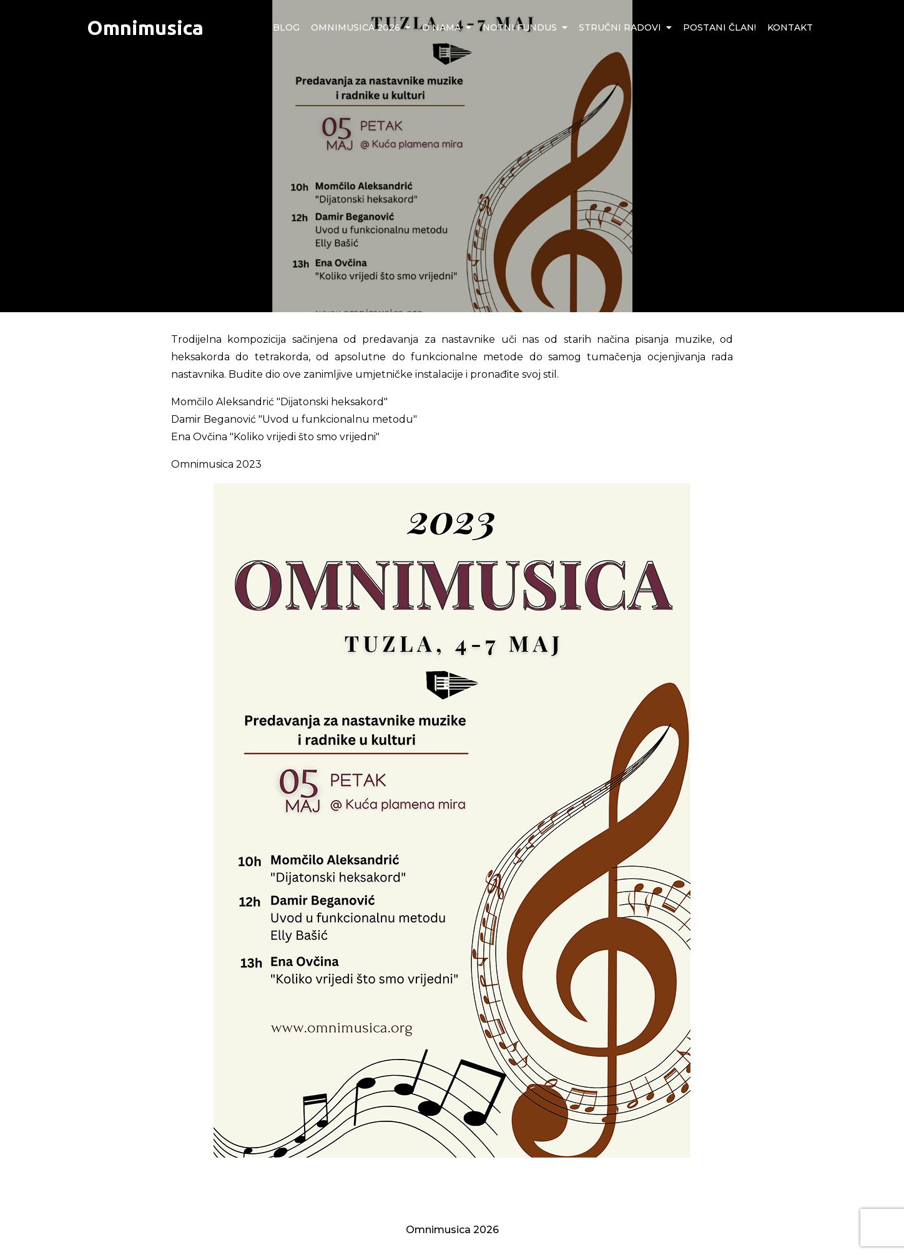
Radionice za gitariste (234, 1177)
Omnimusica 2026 (355, 27)
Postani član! (719, 27)
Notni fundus (520, 27)
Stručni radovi (620, 27)
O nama (441, 27)
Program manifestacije (666, 1177)
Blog (286, 27)
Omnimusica (145, 27)
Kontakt (790, 27)
